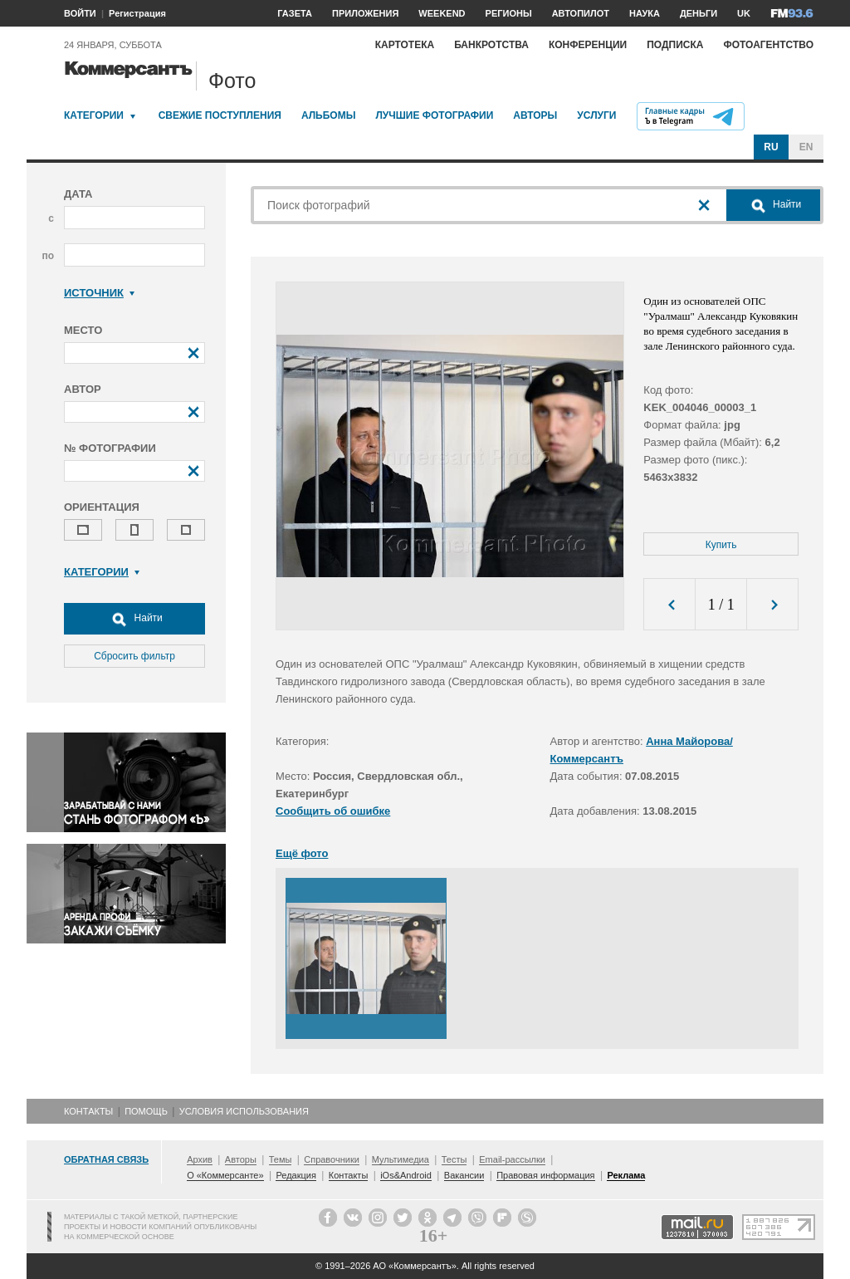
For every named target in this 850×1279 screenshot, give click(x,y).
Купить (721, 545)
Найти (134, 618)
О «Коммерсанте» (225, 1175)
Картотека (405, 45)
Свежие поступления (220, 115)
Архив (199, 1159)
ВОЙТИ (80, 13)
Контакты (88, 1111)
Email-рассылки (512, 1159)
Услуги (596, 115)
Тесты (454, 1159)
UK (743, 13)
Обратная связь (106, 1159)
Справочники (331, 1159)
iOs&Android (406, 1175)
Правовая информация (545, 1175)
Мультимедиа (400, 1159)
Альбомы (328, 115)
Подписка (675, 45)
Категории (94, 115)
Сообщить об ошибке (333, 811)
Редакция (295, 1175)
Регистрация (137, 13)
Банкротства (491, 45)
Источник (99, 293)
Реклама (626, 1175)
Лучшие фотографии (434, 115)
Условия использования (244, 1111)
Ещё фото (302, 853)
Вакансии (464, 1175)
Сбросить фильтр (134, 656)
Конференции (588, 45)
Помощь (146, 1111)
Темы (280, 1159)
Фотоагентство (768, 45)
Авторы (535, 115)
